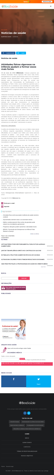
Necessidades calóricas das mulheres (33, 421)
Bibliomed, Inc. (16, 198)
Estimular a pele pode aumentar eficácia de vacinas (27, 255)
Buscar (24, 278)
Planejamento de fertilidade (35, 425)
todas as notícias (34, 233)
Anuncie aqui (9, 466)
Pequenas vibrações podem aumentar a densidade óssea (20, 227)
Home (3, 466)
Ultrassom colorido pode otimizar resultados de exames (27, 259)
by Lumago (45, 471)
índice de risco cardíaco (17, 425)
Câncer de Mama (14, 421)
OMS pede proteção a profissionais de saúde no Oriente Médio (27, 264)
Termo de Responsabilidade (27, 451)
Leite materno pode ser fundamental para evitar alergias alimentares (27, 245)
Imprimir (6, 206)
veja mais (43, 266)
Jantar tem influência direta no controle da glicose (27, 250)
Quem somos (27, 442)
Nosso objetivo (27, 456)
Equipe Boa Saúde (6, 36)
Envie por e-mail (9, 203)
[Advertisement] (13, 306)
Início (27, 438)
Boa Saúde (4, 29)
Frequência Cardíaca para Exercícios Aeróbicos (26, 428)
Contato (27, 447)
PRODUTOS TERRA (47, 1)
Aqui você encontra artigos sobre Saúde (19, 348)
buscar (22, 359)
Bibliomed (20, 73)
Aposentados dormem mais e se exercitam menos (17, 219)
